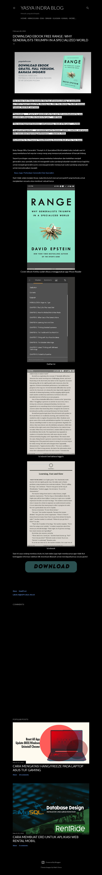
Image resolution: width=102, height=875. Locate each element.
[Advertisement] (51, 693)
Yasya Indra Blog (42, 8)
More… (72, 18)
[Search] (87, 7)
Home (24, 18)
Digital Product (23, 595)
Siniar (48, 18)
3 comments (23, 846)
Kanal (64, 18)
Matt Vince (58, 867)
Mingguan (33, 18)
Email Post (23, 591)
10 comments (24, 775)
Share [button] (15, 591)
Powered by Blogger (51, 862)
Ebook (32, 595)
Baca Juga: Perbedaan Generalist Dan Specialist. (33, 173)
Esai (42, 18)
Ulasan (56, 18)
